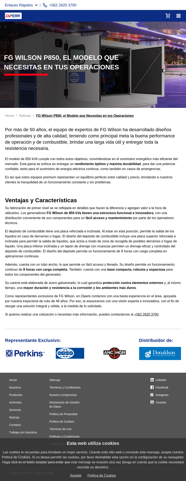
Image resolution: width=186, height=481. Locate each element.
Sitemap (54, 380)
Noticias (14, 417)
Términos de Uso (60, 429)
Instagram (162, 395)
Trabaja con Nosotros (23, 432)
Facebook (162, 387)
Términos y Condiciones (65, 387)
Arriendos (15, 402)
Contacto (15, 425)
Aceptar (75, 475)
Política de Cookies (61, 421)
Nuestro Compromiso (63, 395)
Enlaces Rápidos (19, 5)
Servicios (15, 410)
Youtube (161, 402)
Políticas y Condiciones (64, 436)
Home (13, 380)
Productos (15, 395)
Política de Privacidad (63, 414)
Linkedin (161, 380)
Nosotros (15, 387)
